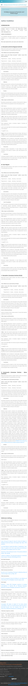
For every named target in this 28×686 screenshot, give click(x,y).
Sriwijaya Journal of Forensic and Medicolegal (15, 4)
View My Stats (11, 676)
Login (26, 1)
